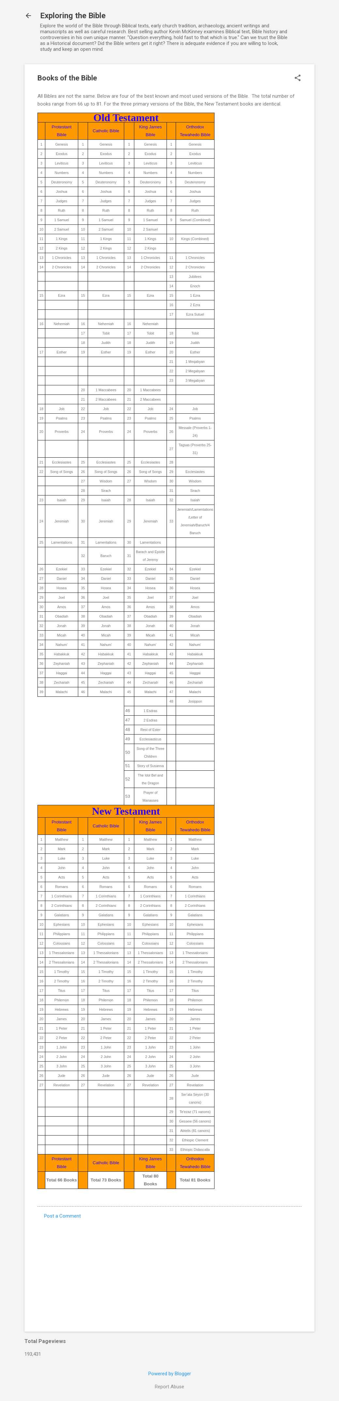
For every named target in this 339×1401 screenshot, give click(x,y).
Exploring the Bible (73, 15)
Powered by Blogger (169, 1374)
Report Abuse (169, 1387)
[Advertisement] (169, 1271)
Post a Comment (62, 1216)
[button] (298, 78)
